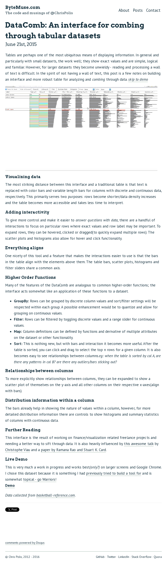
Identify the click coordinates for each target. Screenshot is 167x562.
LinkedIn (123, 557)
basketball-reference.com (55, 495)
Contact (153, 10)
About (124, 10)
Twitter (111, 557)
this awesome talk (138, 443)
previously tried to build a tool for (113, 473)
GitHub (100, 557)
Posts (138, 10)
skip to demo (138, 79)
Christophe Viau (17, 449)
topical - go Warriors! (39, 479)
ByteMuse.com (22, 7)
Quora (158, 557)
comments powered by (25, 543)
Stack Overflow (141, 557)
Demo (10, 485)
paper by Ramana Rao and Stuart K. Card (73, 449)
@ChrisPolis (61, 13)
